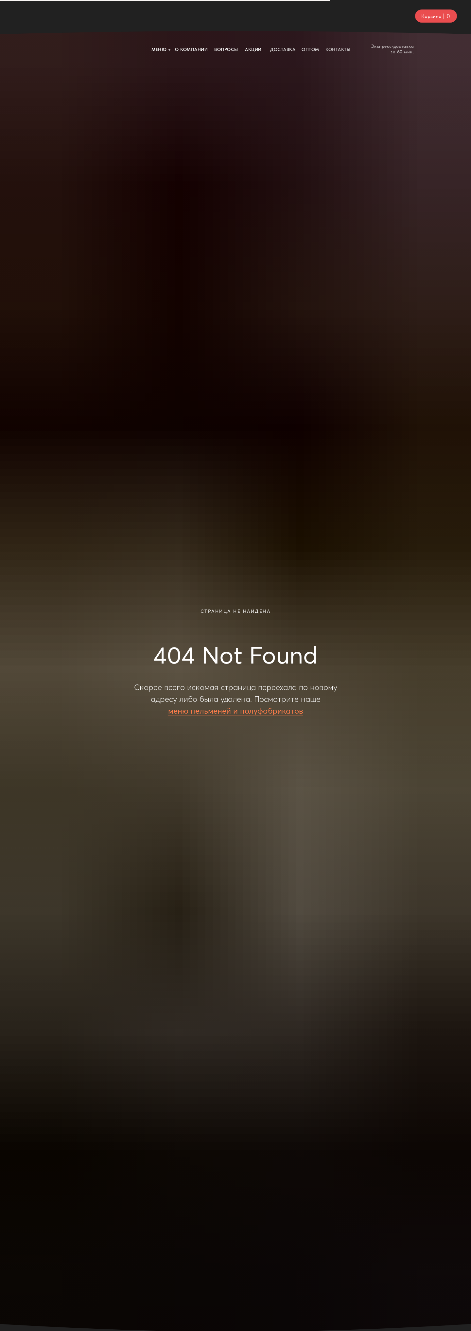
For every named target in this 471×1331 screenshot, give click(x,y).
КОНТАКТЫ (337, 16)
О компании (191, 16)
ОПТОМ (310, 16)
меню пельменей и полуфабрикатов (235, 711)
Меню (158, 16)
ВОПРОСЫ (226, 16)
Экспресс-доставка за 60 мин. (392, 16)
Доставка (282, 16)
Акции (253, 16)
